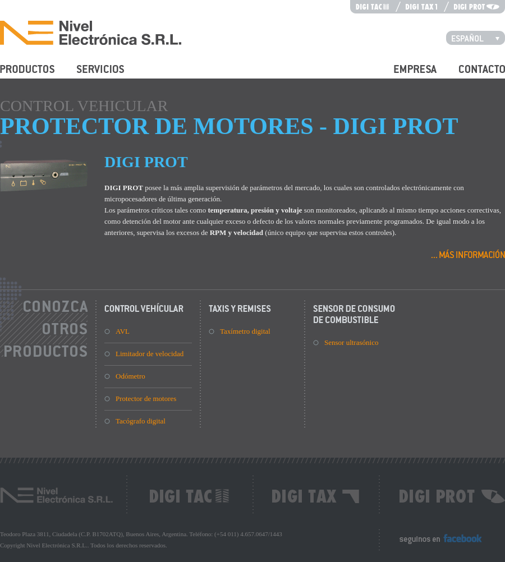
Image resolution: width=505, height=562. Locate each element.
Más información (468, 254)
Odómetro (130, 376)
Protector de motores (146, 398)
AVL (123, 331)
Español (478, 38)
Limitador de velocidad (149, 353)
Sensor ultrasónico (351, 342)
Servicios (90, 75)
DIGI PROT (146, 162)
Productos (14, 75)
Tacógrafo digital (141, 421)
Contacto (472, 75)
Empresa (406, 75)
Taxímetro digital (245, 331)
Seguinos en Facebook (432, 543)
